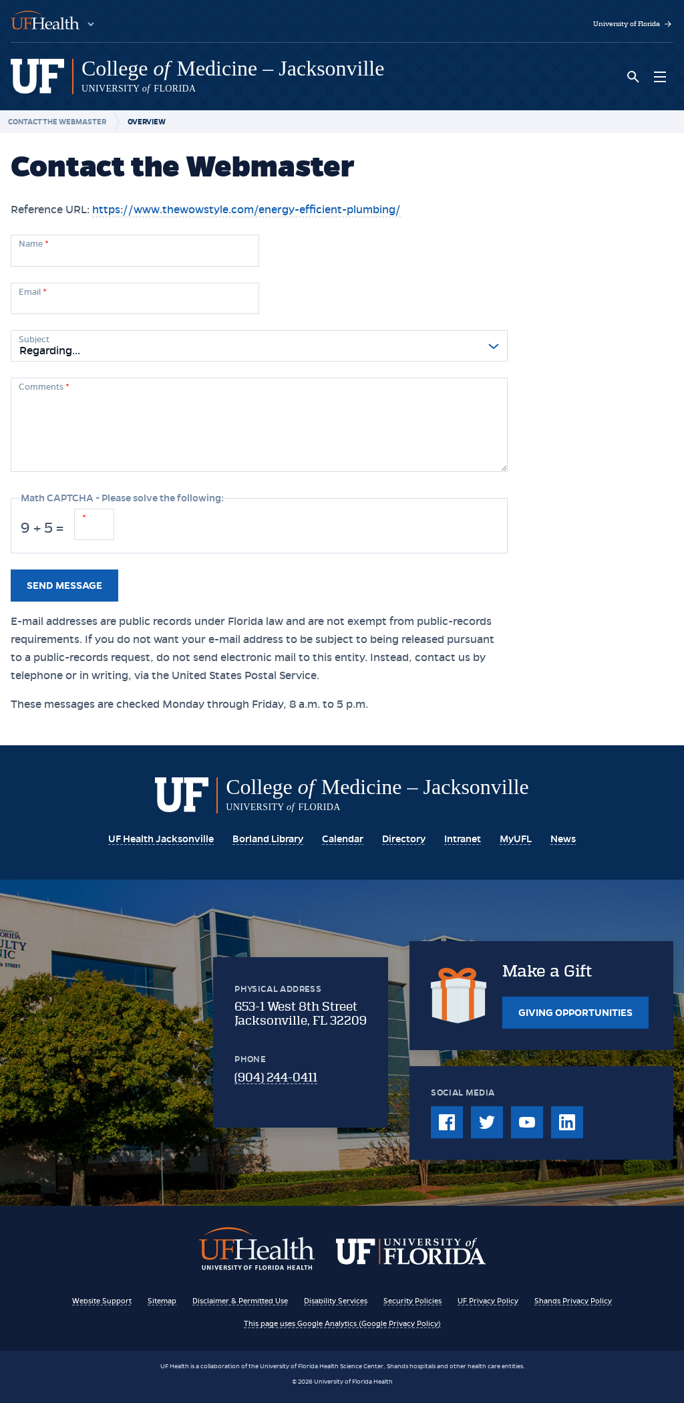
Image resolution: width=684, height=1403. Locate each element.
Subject (34, 339)
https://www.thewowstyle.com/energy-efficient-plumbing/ (246, 210)
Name (34, 244)
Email (33, 292)
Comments (44, 387)
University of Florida (633, 24)
